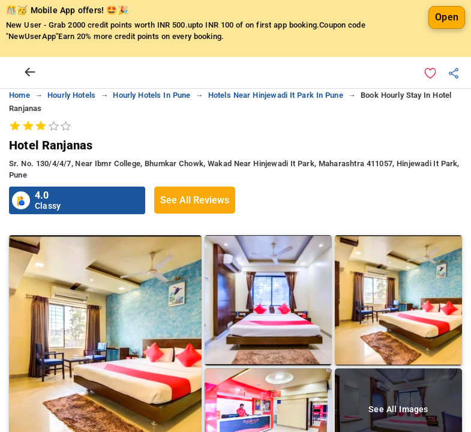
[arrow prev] (30, 72)
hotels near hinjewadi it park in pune (275, 95)
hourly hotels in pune (151, 95)
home (19, 95)
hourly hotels (71, 95)
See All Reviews (195, 200)
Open (446, 17)
